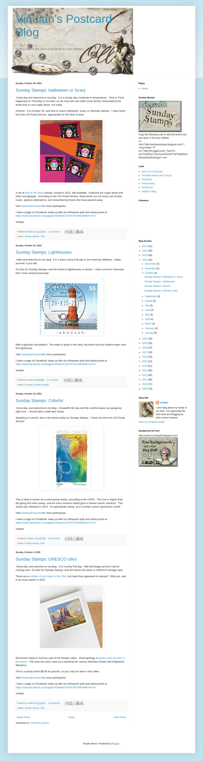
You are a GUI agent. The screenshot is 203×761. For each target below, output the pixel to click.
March (148, 323)
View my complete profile (152, 422)
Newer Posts (23, 717)
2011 (145, 379)
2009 (145, 388)
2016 (145, 356)
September (151, 296)
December (151, 263)
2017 (145, 352)
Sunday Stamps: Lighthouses (43, 252)
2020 (145, 343)
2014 (145, 366)
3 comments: (53, 380)
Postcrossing (148, 183)
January (149, 332)
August (149, 300)
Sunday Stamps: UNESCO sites (46, 559)
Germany (29, 385)
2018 (145, 347)
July (147, 305)
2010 (145, 384)
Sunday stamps (32, 236)
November (151, 268)
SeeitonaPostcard (31, 206)
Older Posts (120, 717)
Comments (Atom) (39, 723)
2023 (145, 255)
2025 (145, 246)
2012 (145, 375)
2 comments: (54, 231)
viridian (164, 402)
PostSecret (147, 187)
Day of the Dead (34, 192)
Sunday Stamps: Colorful (39, 400)
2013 (145, 370)
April (147, 319)
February (150, 328)
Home (72, 717)
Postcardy (147, 179)
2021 (145, 338)
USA (42, 236)
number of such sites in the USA (47, 576)
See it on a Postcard (152, 171)
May (147, 314)
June (148, 310)
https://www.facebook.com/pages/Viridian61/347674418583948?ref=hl (55, 215)
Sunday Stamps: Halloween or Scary (50, 90)
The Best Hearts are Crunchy (157, 175)
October (149, 273)
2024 (145, 250)
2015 (145, 361)
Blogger (115, 743)
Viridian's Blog (149, 191)
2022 (145, 260)
